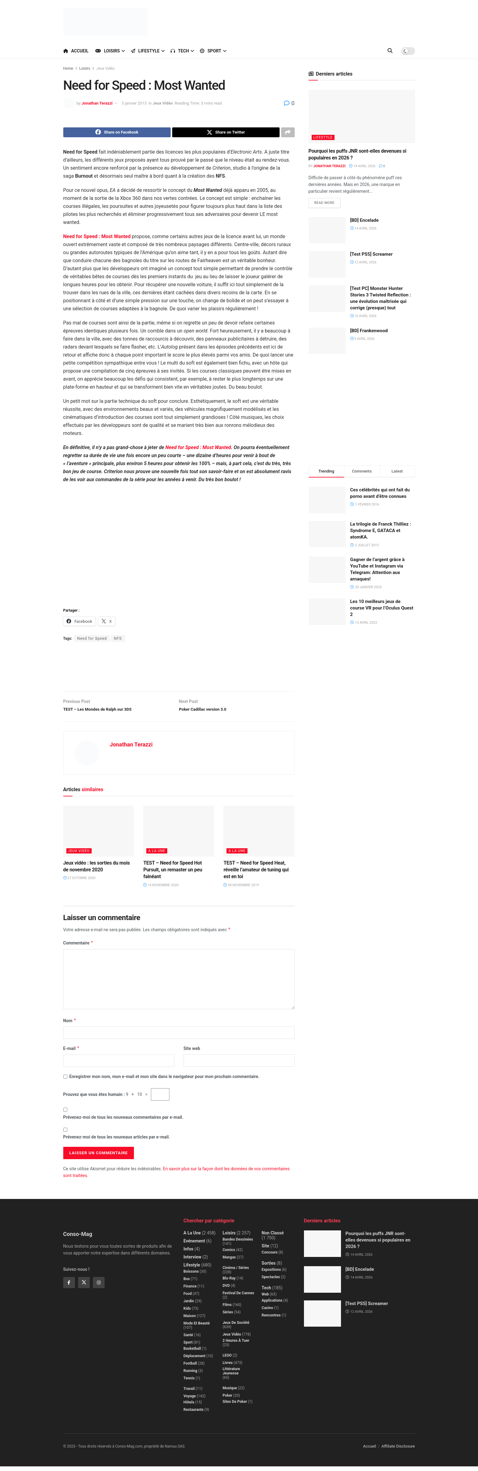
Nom (70, 1025)
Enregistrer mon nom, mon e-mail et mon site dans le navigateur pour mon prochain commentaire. (164, 1081)
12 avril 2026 (363, 264)
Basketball (192, 1353)
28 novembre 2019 (241, 890)
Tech (180, 50)
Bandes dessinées (237, 1244)
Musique (229, 1392)
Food (188, 1298)
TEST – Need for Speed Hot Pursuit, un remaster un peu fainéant (172, 874)
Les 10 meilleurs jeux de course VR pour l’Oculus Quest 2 (382, 609)
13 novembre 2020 (160, 890)
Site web (192, 1053)
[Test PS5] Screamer (371, 255)
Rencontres (271, 1320)
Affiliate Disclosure (398, 1450)
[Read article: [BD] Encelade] (327, 231)
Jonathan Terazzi (96, 103)
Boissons (191, 1276)
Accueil (76, 50)
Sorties (269, 1267)
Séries (227, 1317)
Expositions (271, 1274)
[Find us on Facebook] (69, 1287)
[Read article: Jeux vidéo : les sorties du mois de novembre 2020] (98, 835)
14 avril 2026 (362, 166)
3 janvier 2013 (134, 103)
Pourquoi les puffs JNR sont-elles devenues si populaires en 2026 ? (378, 1244)
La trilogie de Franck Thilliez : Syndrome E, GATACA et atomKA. (380, 532)
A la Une (156, 855)
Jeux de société (235, 1327)
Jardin (189, 1306)
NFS (118, 640)
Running (190, 1375)
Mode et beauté (197, 1328)
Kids (187, 1313)
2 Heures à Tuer (235, 1345)
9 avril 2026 (362, 340)
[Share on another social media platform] (288, 133)
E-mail (71, 1053)
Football (190, 1368)
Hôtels (189, 1407)
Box (187, 1283)
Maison (190, 1320)
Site (265, 1250)
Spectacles (271, 1281)
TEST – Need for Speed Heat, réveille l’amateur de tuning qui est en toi (256, 874)
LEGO (227, 1360)
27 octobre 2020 (79, 883)
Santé (188, 1339)
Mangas (229, 1262)
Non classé (273, 1237)
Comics (228, 1254)
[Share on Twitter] (226, 133)
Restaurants (194, 1414)
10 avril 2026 (363, 318)
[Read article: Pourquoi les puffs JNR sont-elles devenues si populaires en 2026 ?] (362, 116)
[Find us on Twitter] (84, 1287)
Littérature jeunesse (231, 1375)
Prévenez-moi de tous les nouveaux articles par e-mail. (116, 1141)
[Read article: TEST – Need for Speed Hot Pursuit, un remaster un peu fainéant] (178, 835)
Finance (190, 1291)
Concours (270, 1257)
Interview (193, 1261)
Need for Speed (92, 640)
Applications (272, 1305)
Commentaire (78, 947)
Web (265, 1299)
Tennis (189, 1383)
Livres (227, 1367)
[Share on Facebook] (117, 133)
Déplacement (195, 1360)
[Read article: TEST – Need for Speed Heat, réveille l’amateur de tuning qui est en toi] (258, 835)
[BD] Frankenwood (369, 332)
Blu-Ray (228, 1283)
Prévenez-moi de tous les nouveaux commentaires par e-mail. (123, 1121)
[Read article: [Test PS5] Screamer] (327, 266)
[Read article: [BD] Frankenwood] (327, 342)
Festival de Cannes (238, 1297)
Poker (227, 1400)
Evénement (194, 1245)
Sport (210, 50)
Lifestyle (145, 50)
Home (68, 68)
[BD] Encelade (364, 221)
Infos (188, 1253)
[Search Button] (390, 51)
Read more (327, 203)
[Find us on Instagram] (99, 1287)
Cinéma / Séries (235, 1272)
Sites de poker (234, 1406)
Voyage (190, 1401)
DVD (226, 1290)
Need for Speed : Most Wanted (198, 449)
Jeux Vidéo (105, 68)
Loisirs (107, 50)
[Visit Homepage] (105, 21)
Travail (189, 1393)
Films (227, 1309)
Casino (267, 1312)
